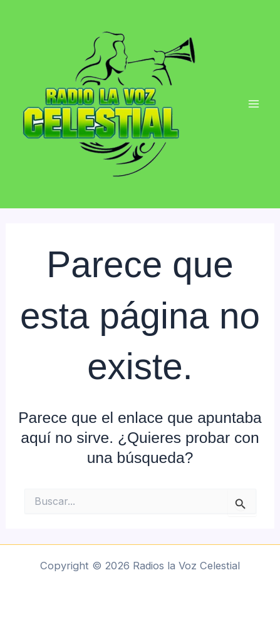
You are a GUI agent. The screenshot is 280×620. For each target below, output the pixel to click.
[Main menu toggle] (253, 104)
